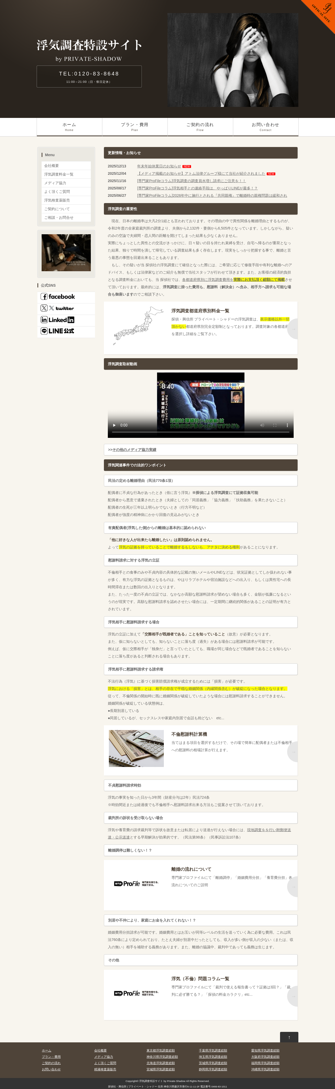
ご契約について (57, 209)
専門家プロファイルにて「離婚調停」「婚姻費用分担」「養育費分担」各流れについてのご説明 (232, 876)
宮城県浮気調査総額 (161, 1069)
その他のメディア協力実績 (134, 450)
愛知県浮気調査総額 (265, 1050)
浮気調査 (144, 1081)
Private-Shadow (176, 1081)
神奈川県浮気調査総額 (162, 1057)
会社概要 (51, 166)
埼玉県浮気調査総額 (213, 1057)
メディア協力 (55, 183)
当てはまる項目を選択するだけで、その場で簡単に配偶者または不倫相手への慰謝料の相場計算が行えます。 (232, 741)
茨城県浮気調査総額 (213, 1063)
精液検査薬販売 (105, 1069)
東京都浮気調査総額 (161, 1050)
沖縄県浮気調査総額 (265, 1069)
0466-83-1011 (219, 1086)
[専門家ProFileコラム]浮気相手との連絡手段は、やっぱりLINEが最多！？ (197, 188)
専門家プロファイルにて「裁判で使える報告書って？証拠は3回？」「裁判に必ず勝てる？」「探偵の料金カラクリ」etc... (232, 985)
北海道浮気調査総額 (161, 1063)
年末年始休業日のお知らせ (159, 166)
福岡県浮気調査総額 (265, 1063)
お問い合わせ (265, 129)
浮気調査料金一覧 (59, 174)
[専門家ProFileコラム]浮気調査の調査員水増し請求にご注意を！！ (191, 181)
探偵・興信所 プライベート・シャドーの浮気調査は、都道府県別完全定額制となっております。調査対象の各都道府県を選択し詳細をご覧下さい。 (232, 321)
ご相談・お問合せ (59, 217)
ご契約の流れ (200, 129)
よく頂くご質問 (57, 191)
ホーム (69, 129)
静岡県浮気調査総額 (213, 1069)
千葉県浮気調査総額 (213, 1050)
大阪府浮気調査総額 (265, 1057)
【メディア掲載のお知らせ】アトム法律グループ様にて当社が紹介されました (201, 173)
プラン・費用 (135, 129)
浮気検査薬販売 (57, 200)
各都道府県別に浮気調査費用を (233, 279)
